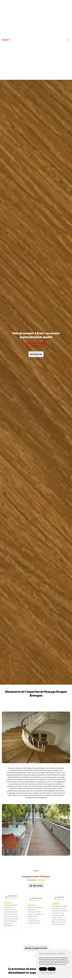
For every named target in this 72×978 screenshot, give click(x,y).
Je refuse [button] (51, 969)
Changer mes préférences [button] (47, 973)
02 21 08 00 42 (36, 354)
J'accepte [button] (43, 969)
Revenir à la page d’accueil (36, 948)
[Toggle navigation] (68, 40)
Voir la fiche (36, 886)
